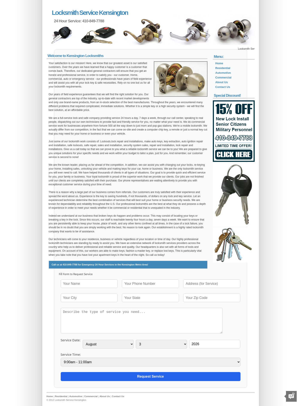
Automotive (223, 72)
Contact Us (222, 87)
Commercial (223, 77)
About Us (221, 82)
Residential (222, 68)
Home (219, 63)
